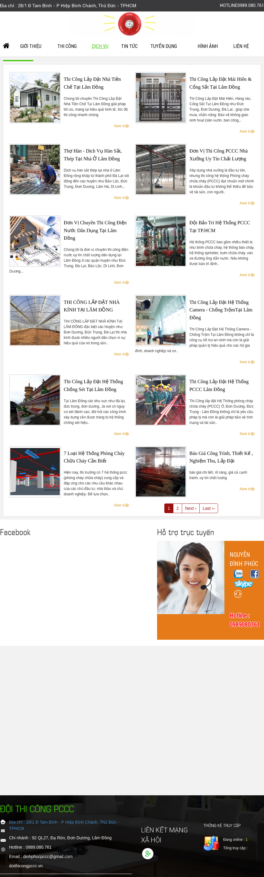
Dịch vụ (100, 46)
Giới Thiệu (30, 46)
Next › (190, 508)
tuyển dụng (163, 46)
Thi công (67, 46)
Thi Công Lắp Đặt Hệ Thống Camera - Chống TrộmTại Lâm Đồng (221, 309)
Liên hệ (241, 46)
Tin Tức (129, 46)
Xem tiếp (121, 126)
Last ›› (209, 508)
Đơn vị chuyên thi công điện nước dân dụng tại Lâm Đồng (95, 230)
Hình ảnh (208, 46)
